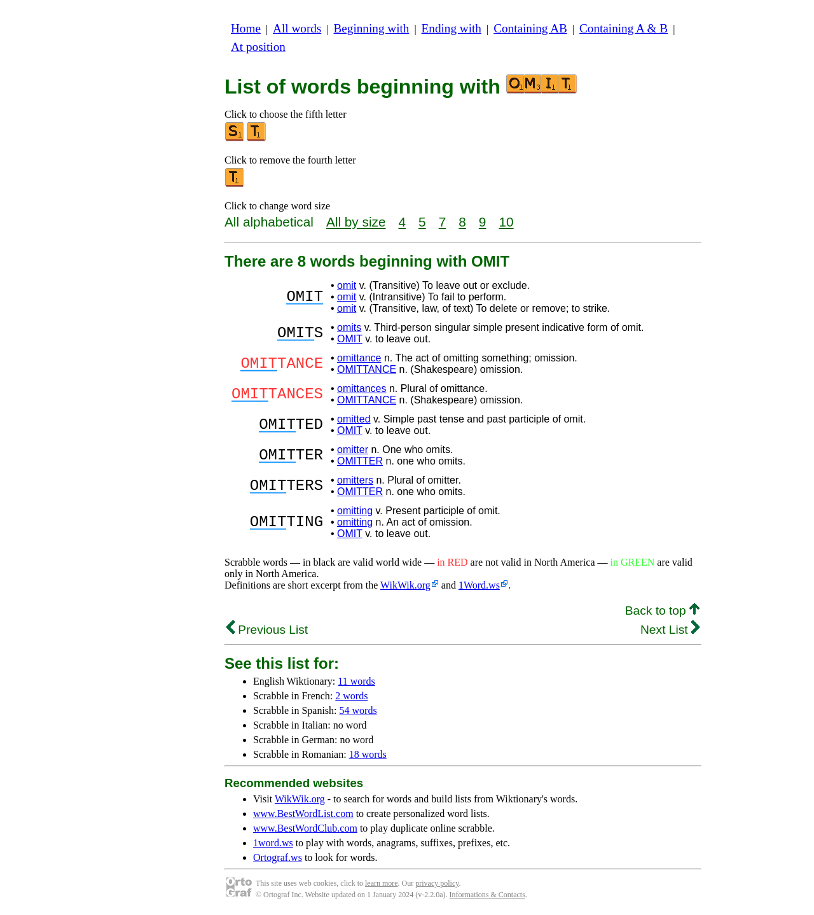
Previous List (267, 629)
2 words (351, 695)
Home (246, 28)
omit (346, 285)
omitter (352, 449)
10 (506, 221)
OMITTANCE (366, 369)
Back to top (662, 610)
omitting (355, 510)
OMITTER (360, 461)
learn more (381, 883)
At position (258, 46)
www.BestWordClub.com (305, 828)
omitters (355, 480)
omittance (359, 358)
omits (349, 327)
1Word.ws (479, 585)
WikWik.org (405, 585)
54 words (358, 710)
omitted (353, 419)
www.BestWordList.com (303, 813)
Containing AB (530, 28)
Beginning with (372, 28)
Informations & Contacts (487, 894)
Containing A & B (623, 28)
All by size (356, 221)
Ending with (451, 28)
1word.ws (273, 842)
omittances (361, 388)
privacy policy (437, 883)
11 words (356, 681)
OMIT (349, 338)
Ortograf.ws (277, 857)
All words (297, 28)
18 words (368, 754)
